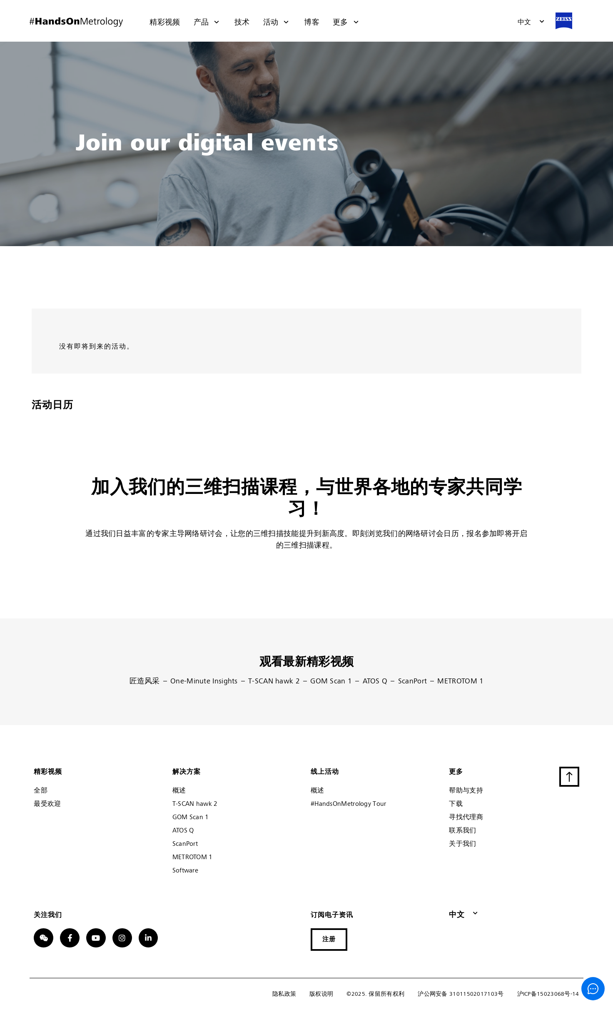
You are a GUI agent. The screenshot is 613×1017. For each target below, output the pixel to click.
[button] (531, 22)
